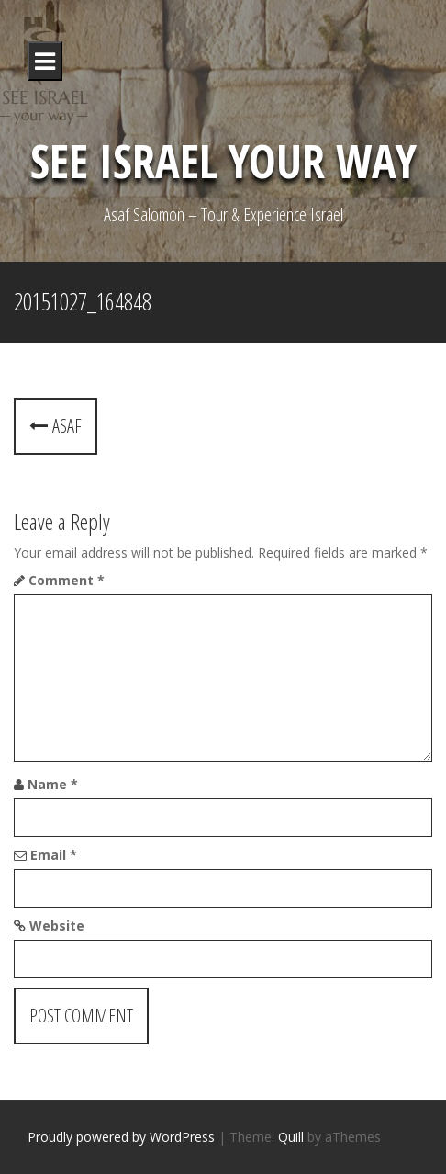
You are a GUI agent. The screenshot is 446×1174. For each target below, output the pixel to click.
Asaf (55, 425)
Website (56, 925)
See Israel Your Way (223, 161)
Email (53, 855)
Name (53, 784)
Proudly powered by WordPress (121, 1137)
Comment (66, 580)
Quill (291, 1137)
